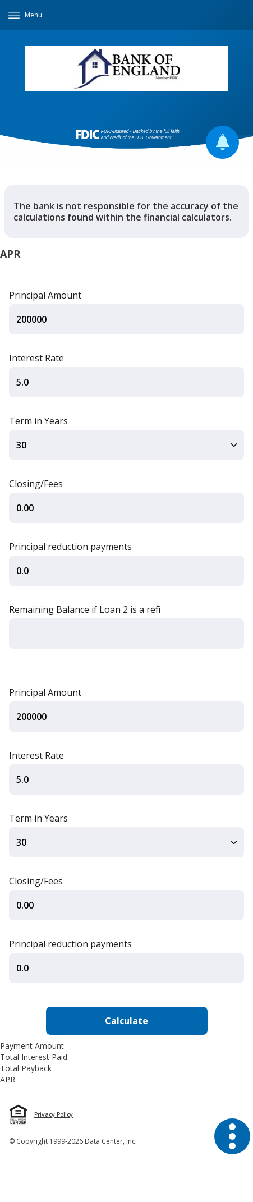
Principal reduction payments (70, 546)
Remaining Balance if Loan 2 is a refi (84, 609)
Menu (33, 15)
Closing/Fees (36, 484)
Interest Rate (36, 358)
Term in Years (38, 421)
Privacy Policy (53, 1114)
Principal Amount (45, 295)
